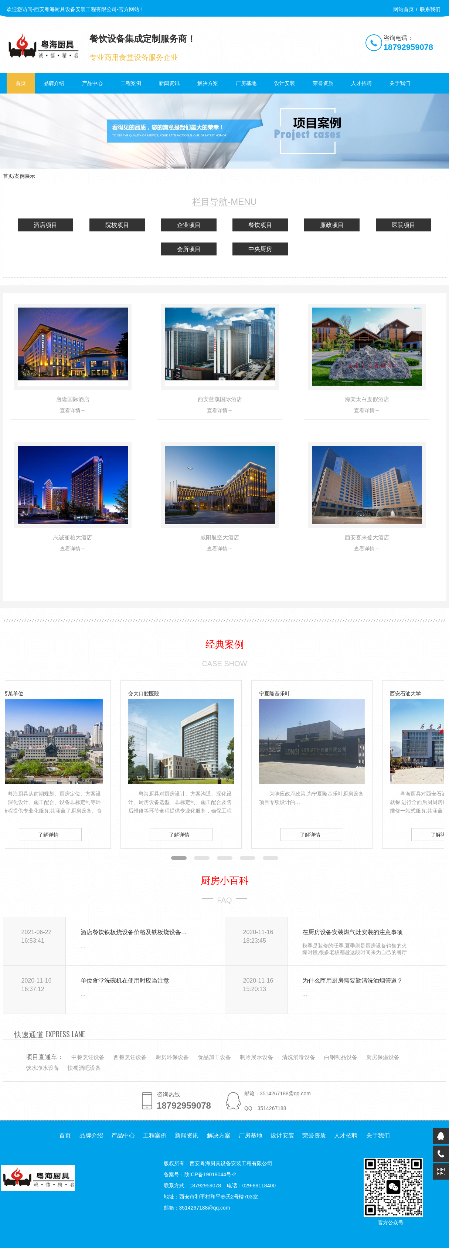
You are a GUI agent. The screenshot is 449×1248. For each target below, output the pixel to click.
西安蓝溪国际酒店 (220, 399)
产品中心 (92, 83)
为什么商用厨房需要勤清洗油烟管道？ (352, 980)
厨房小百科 (225, 880)
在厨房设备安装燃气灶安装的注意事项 (352, 932)
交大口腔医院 (143, 693)
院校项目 (117, 225)
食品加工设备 (214, 1057)
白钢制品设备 (340, 1057)
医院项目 (403, 225)
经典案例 (224, 644)
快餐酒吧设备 (84, 1068)
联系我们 (430, 9)
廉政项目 (332, 225)
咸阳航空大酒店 (219, 537)
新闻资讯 (169, 83)
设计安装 (284, 83)
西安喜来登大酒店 (367, 537)
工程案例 (130, 83)
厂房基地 (246, 83)
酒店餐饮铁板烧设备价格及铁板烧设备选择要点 (135, 932)
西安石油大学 (405, 693)
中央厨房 (260, 249)
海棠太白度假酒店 (367, 399)
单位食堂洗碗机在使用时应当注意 (125, 980)
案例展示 (24, 176)
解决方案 (207, 83)
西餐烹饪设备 (130, 1057)
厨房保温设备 (382, 1057)
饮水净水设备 (42, 1068)
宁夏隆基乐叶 (274, 693)
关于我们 (400, 83)
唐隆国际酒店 (72, 399)
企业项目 (189, 225)
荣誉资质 (323, 83)
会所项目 (189, 249)
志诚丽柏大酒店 (72, 537)
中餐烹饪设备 (88, 1057)
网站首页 (403, 9)
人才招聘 (361, 83)
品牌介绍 (54, 83)
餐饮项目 (260, 225)
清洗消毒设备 (298, 1057)
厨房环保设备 (172, 1057)
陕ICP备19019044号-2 (210, 1174)
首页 (21, 83)
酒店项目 (45, 225)
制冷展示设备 (256, 1057)
